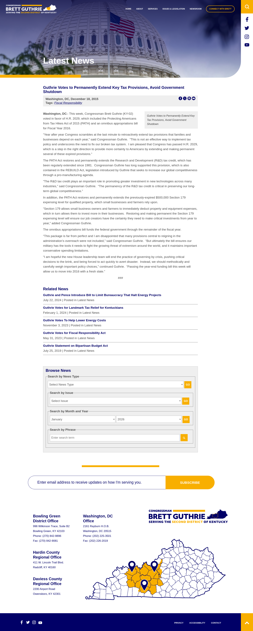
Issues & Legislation (173, 9)
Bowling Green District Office (46, 518)
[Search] (184, 437)
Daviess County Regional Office (47, 581)
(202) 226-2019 (98, 540)
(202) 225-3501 (101, 535)
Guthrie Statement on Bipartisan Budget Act (75, 345)
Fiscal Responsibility (68, 103)
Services (152, 9)
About (139, 9)
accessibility (197, 623)
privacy (178, 623)
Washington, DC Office (98, 518)
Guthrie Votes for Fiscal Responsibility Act (74, 333)
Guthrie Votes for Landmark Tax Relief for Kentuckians (83, 307)
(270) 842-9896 (51, 535)
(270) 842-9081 (48, 540)
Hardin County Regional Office (47, 554)
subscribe (190, 482)
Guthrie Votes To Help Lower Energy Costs (74, 320)
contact (216, 623)
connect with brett (220, 9)
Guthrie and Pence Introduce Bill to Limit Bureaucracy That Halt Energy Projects (102, 295)
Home (128, 9)
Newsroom (196, 9)
